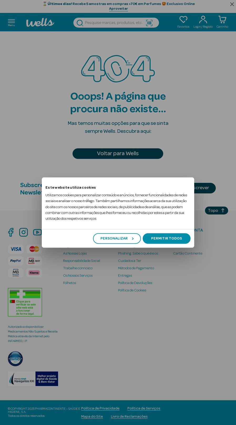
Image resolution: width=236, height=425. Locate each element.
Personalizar (117, 238)
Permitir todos (166, 238)
